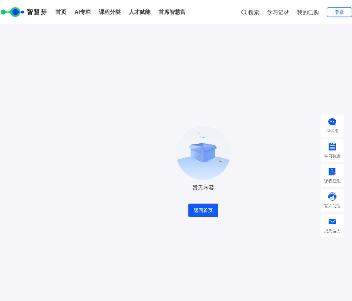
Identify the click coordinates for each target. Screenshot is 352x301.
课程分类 (110, 12)
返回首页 (203, 210)
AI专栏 (83, 12)
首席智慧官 (172, 12)
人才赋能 (139, 12)
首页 (61, 12)
